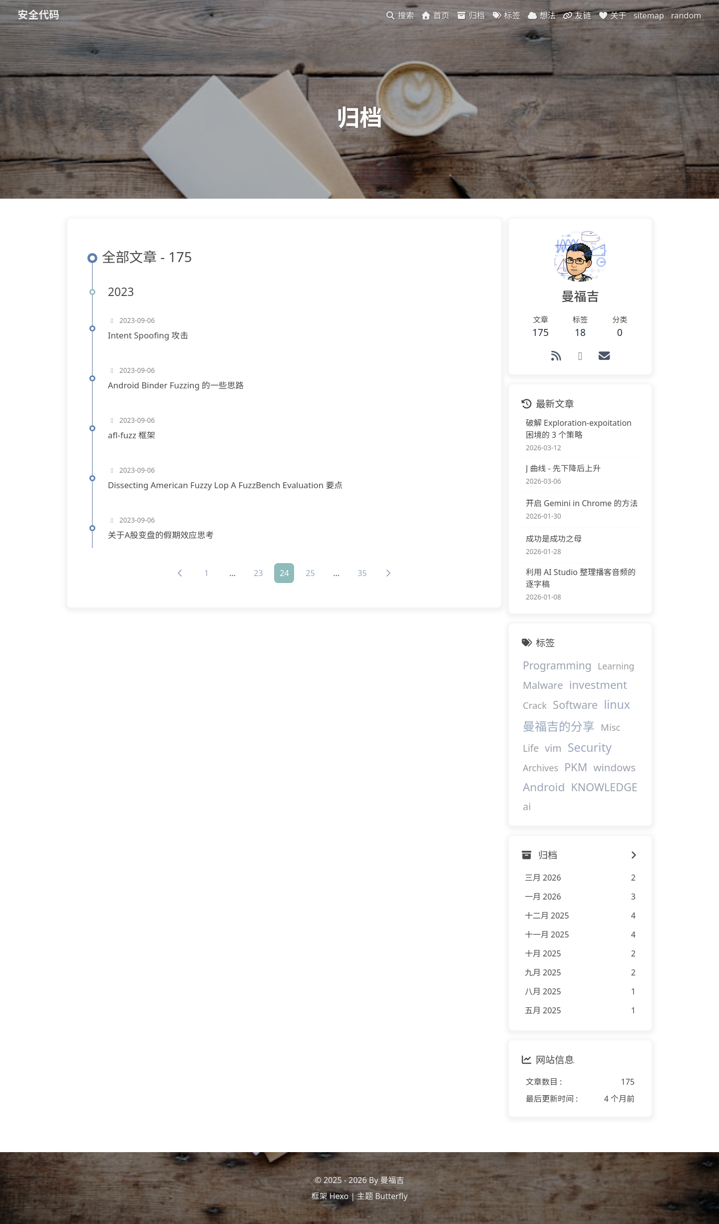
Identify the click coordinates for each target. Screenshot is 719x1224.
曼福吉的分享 (557, 727)
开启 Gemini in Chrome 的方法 (580, 504)
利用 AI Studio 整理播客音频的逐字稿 (579, 579)
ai (525, 808)
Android (542, 788)
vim (551, 749)
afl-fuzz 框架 (132, 436)
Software (573, 706)
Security (588, 749)
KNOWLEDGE (602, 788)
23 (257, 575)
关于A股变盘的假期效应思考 (161, 536)
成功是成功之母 (552, 540)
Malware (541, 686)
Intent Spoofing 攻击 (148, 336)
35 (361, 575)
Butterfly (391, 1196)
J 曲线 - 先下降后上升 (561, 469)
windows (613, 769)
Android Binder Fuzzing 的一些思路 (176, 386)
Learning (614, 667)
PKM (574, 768)
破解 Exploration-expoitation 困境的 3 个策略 (577, 430)
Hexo (339, 1196)
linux (615, 706)
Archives (539, 769)
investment (597, 685)
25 (309, 575)
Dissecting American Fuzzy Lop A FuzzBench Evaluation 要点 (225, 486)
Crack (533, 706)
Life (529, 749)
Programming (555, 666)
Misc (609, 728)
